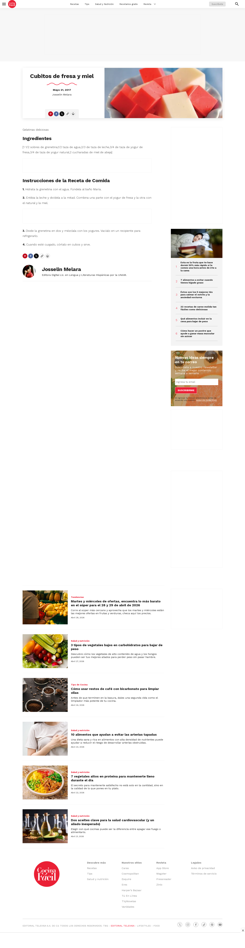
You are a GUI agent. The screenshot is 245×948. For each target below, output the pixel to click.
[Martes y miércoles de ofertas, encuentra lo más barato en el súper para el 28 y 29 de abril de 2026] (45, 607)
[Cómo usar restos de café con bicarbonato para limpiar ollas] (45, 695)
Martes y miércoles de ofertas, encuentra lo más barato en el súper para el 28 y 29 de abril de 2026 (116, 603)
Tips (87, 4)
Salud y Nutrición (104, 4)
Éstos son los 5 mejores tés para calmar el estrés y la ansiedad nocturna (197, 295)
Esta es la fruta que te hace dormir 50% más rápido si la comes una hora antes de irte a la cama (198, 266)
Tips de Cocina (79, 684)
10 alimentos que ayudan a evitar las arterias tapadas (114, 734)
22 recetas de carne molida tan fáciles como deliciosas (198, 308)
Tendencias (77, 597)
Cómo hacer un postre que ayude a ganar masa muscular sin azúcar (197, 333)
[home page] (12, 4)
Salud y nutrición (80, 641)
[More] (155, 4)
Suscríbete (217, 4)
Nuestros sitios (132, 862)
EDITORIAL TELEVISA (122, 925)
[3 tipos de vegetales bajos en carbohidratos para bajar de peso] (45, 651)
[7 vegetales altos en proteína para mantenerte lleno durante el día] (45, 782)
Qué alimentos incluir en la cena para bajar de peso (196, 320)
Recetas (74, 4)
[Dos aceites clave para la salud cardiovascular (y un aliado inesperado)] (45, 826)
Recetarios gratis (128, 4)
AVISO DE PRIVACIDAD (206, 400)
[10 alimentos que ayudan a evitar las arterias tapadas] (45, 739)
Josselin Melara (62, 94)
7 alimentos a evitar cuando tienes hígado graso (197, 281)
